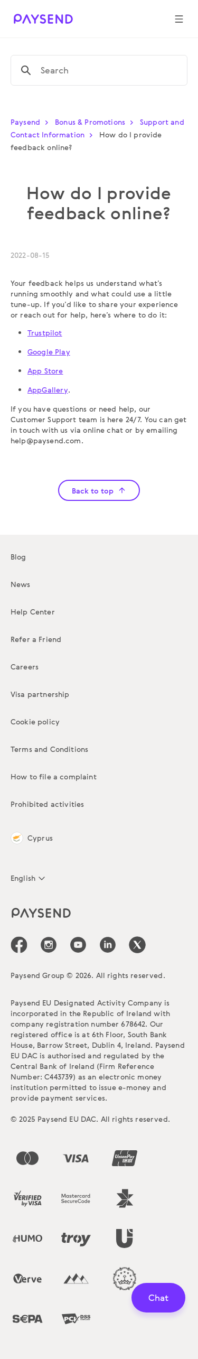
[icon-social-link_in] (48, 944)
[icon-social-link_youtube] (78, 944)
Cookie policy (35, 721)
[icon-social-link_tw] (137, 944)
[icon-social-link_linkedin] (107, 944)
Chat (158, 1297)
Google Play (48, 352)
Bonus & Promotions (96, 122)
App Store (45, 371)
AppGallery (47, 390)
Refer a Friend (36, 639)
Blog (18, 557)
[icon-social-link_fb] (19, 944)
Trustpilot (44, 333)
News (21, 584)
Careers (25, 667)
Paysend (32, 122)
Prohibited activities (47, 804)
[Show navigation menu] (179, 19)
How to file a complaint (54, 776)
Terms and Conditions (49, 749)
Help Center (33, 612)
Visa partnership (40, 694)
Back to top (99, 491)
